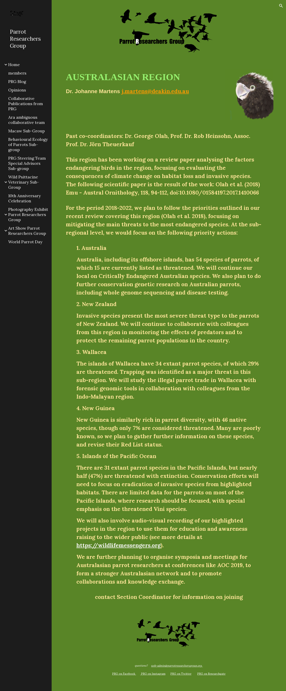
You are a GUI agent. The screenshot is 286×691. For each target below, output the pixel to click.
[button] (281, 6)
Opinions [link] (17, 90)
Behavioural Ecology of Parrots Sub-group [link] (28, 144)
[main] (142, 85)
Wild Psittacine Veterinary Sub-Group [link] (23, 182)
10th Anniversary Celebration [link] (24, 198)
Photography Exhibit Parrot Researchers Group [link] (28, 214)
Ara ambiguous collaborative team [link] (26, 120)
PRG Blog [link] (17, 81)
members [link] (17, 73)
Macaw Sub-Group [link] (26, 130)
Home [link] (14, 64)
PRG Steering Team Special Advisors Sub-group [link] (27, 163)
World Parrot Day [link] (25, 241)
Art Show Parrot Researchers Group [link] (27, 231)
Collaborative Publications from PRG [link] (25, 103)
